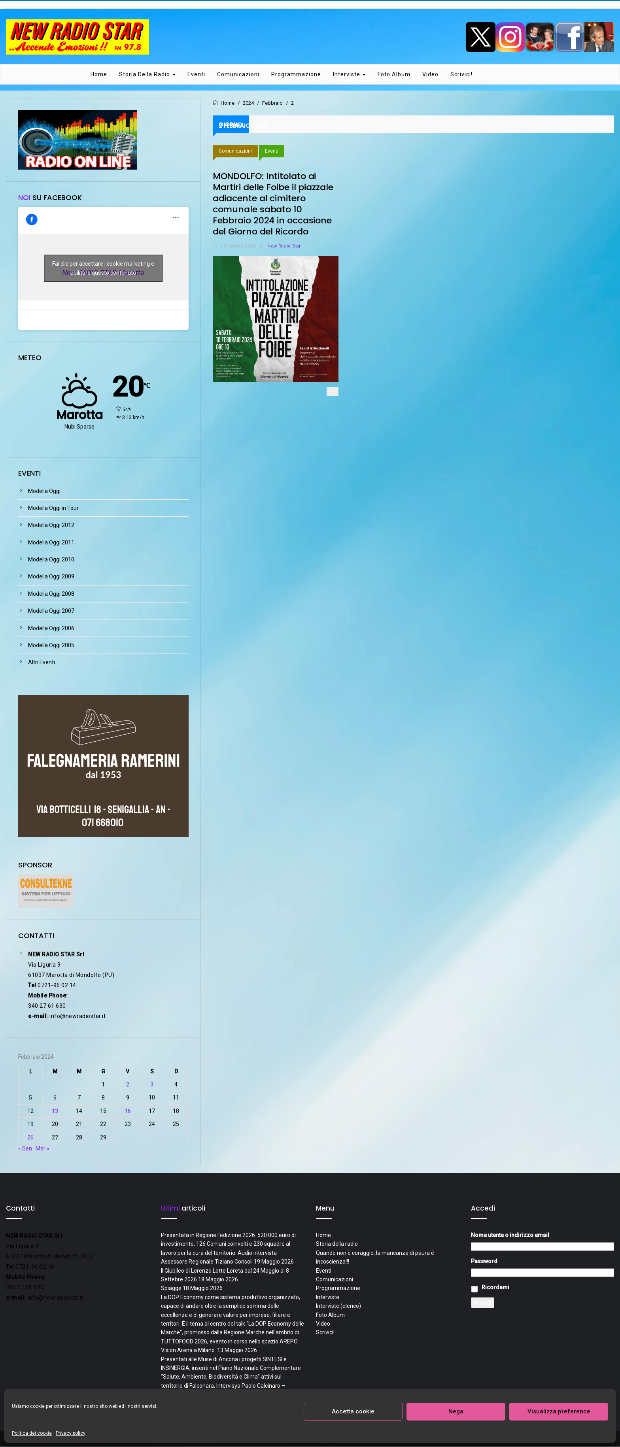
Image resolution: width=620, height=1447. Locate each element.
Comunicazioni (238, 75)
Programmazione (296, 75)
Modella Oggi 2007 (51, 611)
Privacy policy (70, 1433)
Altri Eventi (41, 663)
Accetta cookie (353, 1411)
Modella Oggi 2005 (51, 645)
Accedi (482, 1303)
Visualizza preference (558, 1411)
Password (484, 1261)
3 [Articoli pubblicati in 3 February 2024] (151, 1085)
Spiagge (171, 1289)
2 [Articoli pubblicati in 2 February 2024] (127, 1085)
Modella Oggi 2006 (51, 628)
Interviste (349, 75)
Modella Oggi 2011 (51, 543)
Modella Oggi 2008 (51, 594)
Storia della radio (147, 75)
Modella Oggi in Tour (53, 508)
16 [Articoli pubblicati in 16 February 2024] (128, 1111)
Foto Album (394, 75)
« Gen (25, 1149)
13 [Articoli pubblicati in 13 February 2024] (55, 1111)
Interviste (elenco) (338, 1306)
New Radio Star (280, 246)
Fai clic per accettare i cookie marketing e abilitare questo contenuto (103, 268)
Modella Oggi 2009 (51, 577)
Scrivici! (461, 75)
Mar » (42, 1149)
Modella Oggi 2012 (51, 526)
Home (99, 75)
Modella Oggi (44, 491)
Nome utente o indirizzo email (510, 1235)
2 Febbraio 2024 (237, 246)
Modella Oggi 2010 (51, 560)
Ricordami (495, 1288)
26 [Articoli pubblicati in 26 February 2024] (30, 1138)
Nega (455, 1411)
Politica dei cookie (32, 1433)
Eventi (196, 75)
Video (430, 75)
